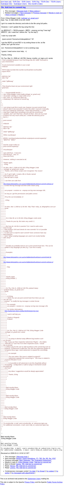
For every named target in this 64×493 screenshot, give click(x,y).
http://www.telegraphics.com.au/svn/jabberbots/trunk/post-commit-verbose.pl (28, 184)
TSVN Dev (45, 2)
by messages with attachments (23, 475)
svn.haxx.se (6, 2)
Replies (21, 15)
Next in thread (11, 15)
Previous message (40, 13)
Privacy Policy (29, 484)
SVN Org (35, 2)
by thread (41, 473)
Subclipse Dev (6, 4)
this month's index (35, 4)
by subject (50, 473)
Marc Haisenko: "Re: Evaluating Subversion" (35, 463)
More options (34, 11)
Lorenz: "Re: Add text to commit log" (23, 470)
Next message (25, 13)
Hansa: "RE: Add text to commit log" (29, 466)
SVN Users (26, 2)
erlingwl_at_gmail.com (30, 18)
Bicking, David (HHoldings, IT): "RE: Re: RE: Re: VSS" (36, 461)
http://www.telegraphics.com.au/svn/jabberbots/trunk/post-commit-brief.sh (27, 257)
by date (32, 473)
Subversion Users (34, 481)
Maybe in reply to (55, 13)
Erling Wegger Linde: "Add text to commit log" (34, 465)
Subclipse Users (20, 4)
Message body (22, 11)
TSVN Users (56, 2)
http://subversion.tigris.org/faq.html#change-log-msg (22, 311)
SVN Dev (16, 2)
